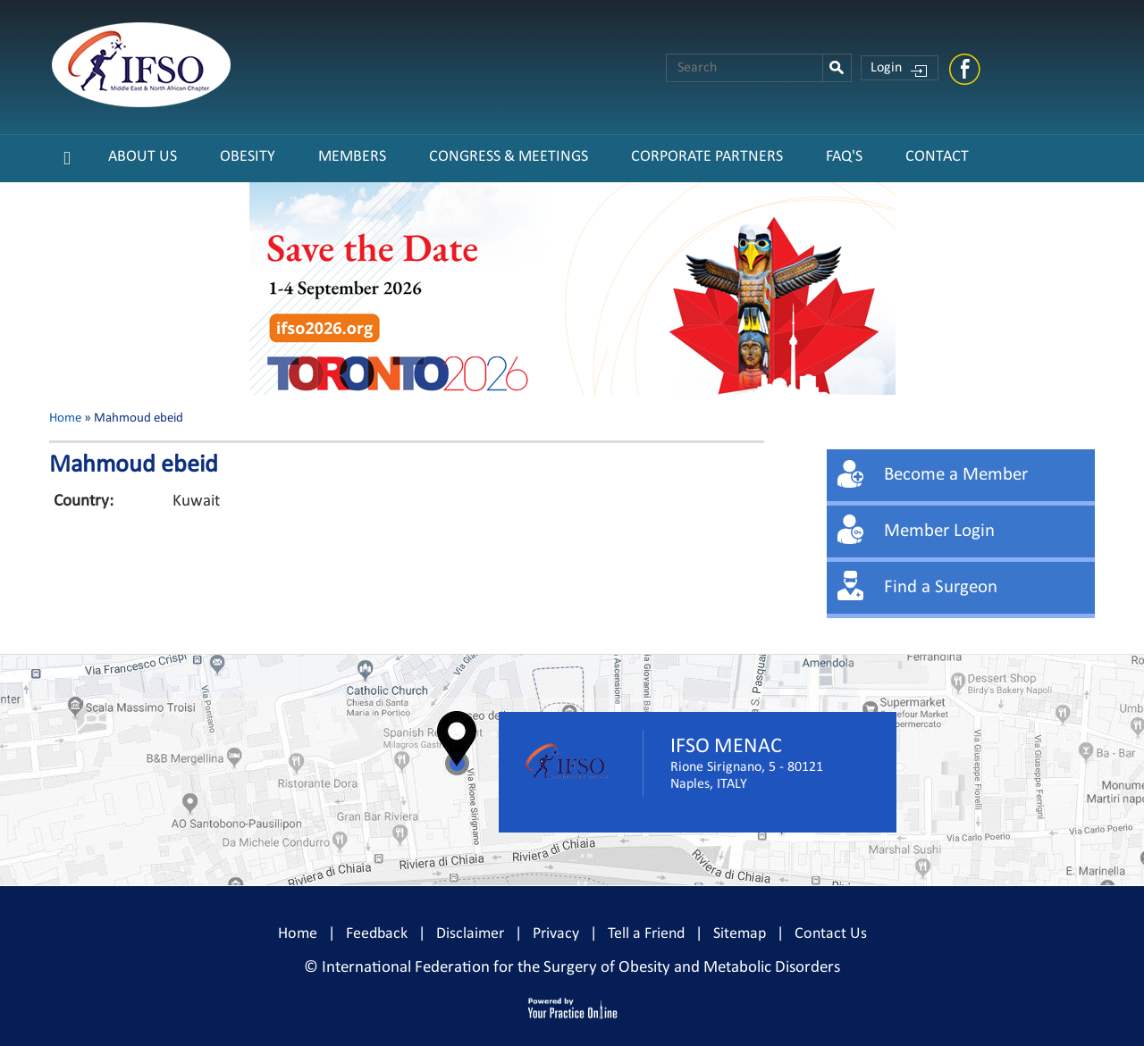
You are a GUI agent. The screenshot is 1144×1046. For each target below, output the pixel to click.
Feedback (377, 933)
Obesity (247, 156)
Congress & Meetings (508, 156)
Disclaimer (470, 933)
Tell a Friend (646, 933)
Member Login (939, 531)
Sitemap (739, 933)
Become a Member (956, 474)
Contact (937, 156)
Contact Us (831, 933)
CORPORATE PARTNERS (707, 156)
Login (886, 68)
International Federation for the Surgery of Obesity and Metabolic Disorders (581, 967)
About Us (142, 156)
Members (352, 156)
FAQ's (844, 156)
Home (65, 418)
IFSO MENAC (726, 746)
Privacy (556, 933)
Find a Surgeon (940, 587)
